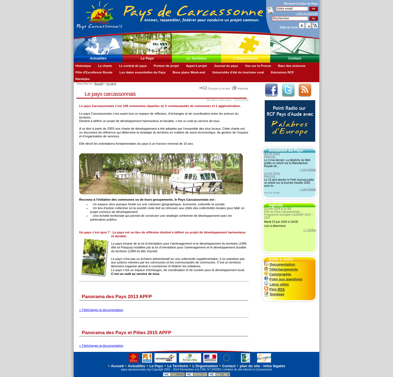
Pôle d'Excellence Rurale (93, 72)
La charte (105, 65)
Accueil (98, 83)
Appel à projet (196, 65)
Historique (83, 65)
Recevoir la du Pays (301, 3)
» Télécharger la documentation (101, 309)
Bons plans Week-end (188, 72)
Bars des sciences (292, 65)
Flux (274, 289)
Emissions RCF (282, 72)
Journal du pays (226, 65)
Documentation (279, 264)
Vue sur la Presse (258, 65)
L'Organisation (245, 58)
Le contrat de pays (133, 65)
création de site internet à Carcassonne (247, 369)
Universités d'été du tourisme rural (238, 72)
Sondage (274, 294)
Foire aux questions (283, 279)
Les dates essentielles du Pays (143, 72)
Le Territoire (196, 58)
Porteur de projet (166, 65)
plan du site (250, 366)
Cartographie (277, 274)
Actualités (98, 58)
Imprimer (240, 88)
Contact (294, 58)
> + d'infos (309, 229)
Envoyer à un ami (215, 88)
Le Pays (147, 58)
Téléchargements (281, 269)
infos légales (274, 366)
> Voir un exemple (307, 13)
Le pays (111, 83)
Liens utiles (276, 284)
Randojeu (82, 79)
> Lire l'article (308, 169)
